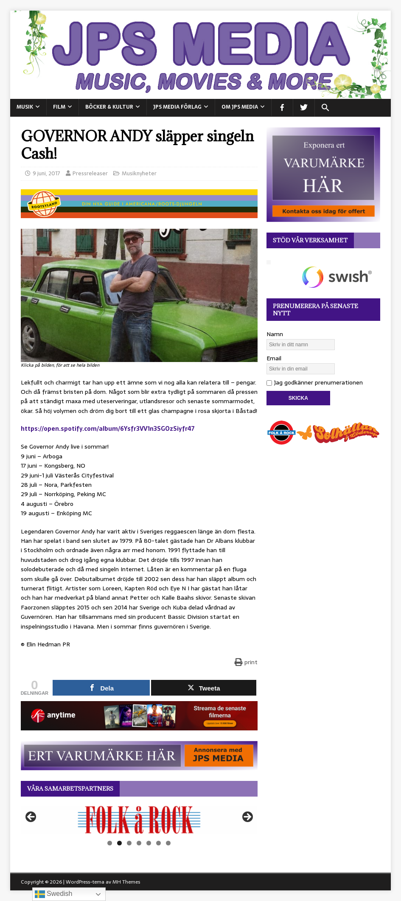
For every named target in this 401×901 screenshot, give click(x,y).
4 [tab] (139, 843)
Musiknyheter (139, 173)
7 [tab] (168, 843)
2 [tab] (119, 843)
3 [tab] (129, 843)
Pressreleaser (90, 173)
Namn (274, 334)
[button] (325, 108)
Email (273, 358)
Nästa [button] (247, 817)
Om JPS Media (240, 107)
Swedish (54, 894)
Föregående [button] (31, 817)
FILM (59, 107)
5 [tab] (148, 843)
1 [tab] (109, 843)
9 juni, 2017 (46, 173)
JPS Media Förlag (177, 107)
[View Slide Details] (139, 819)
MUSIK (25, 107)
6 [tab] (158, 843)
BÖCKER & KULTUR (109, 107)
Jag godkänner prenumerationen (314, 382)
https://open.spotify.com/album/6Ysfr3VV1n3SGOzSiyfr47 (107, 428)
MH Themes (126, 882)
